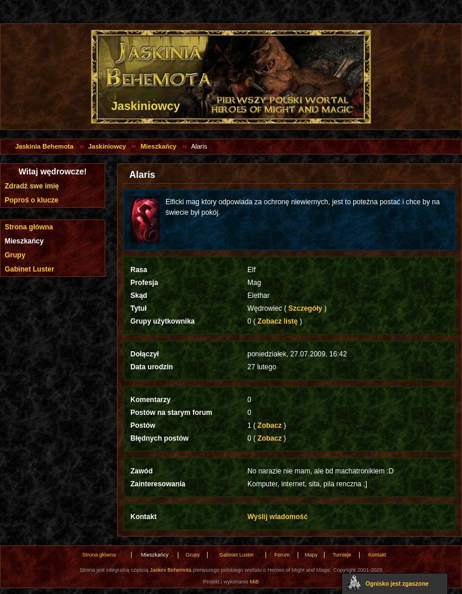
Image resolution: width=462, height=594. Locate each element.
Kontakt (377, 555)
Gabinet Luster (29, 269)
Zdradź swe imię (32, 186)
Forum (281, 555)
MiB (254, 582)
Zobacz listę (277, 321)
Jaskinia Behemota (44, 146)
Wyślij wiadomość (277, 517)
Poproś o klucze (31, 200)
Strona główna (29, 227)
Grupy (15, 255)
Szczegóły (306, 308)
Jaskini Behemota (170, 570)
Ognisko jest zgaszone (397, 584)
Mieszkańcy (158, 146)
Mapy (311, 555)
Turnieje (341, 555)
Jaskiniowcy (107, 146)
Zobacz (270, 425)
